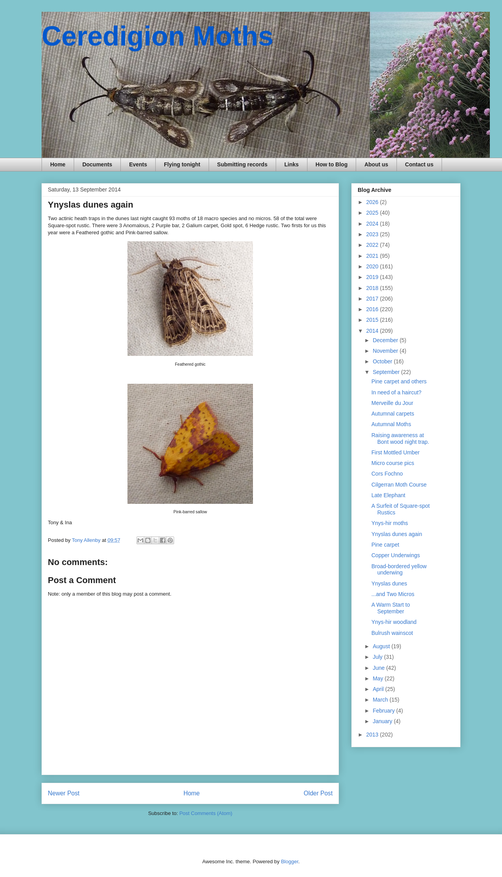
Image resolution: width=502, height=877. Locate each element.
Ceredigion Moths (157, 36)
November (386, 351)
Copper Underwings (395, 555)
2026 (373, 202)
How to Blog (332, 164)
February (384, 710)
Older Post (318, 793)
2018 (373, 288)
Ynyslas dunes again (396, 534)
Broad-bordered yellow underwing (399, 569)
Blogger (289, 861)
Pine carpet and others (399, 381)
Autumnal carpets (392, 413)
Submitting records (242, 164)
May (378, 678)
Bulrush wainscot (392, 633)
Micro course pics (392, 463)
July (378, 657)
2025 (373, 213)
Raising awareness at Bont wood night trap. (400, 438)
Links (291, 164)
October (383, 361)
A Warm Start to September (390, 608)
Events (138, 164)
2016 (373, 309)
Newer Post (64, 793)
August (382, 646)
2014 (373, 331)
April (379, 689)
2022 (373, 245)
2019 (373, 277)
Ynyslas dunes (389, 583)
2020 (373, 266)
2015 (373, 320)
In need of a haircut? (396, 392)
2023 (373, 234)
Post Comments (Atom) (205, 813)
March (381, 699)
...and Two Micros (392, 594)
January (383, 721)
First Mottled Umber (395, 452)
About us (376, 164)
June (379, 668)
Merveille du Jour (392, 403)
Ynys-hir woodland (394, 622)
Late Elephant (388, 495)
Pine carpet (385, 545)
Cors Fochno (387, 473)
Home (57, 164)
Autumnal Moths (391, 424)
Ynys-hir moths (389, 523)
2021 (373, 256)
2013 (373, 734)
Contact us (419, 164)
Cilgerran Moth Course (399, 484)
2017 (373, 298)
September (387, 372)
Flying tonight (182, 164)
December (386, 340)
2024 (373, 224)
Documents (97, 164)
